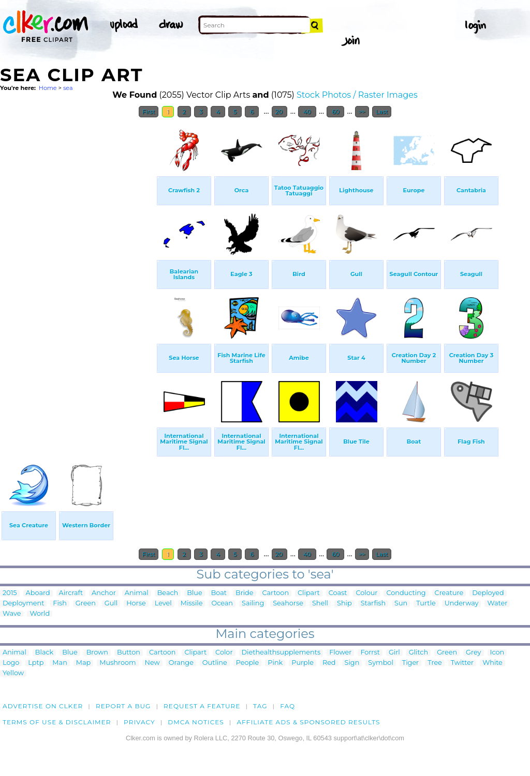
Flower (340, 652)
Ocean (222, 603)
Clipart (309, 593)
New (152, 663)
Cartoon (275, 593)
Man (59, 663)
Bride (244, 593)
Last (382, 111)
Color (223, 652)
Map (83, 663)
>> (362, 111)
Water (497, 603)
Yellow (13, 673)
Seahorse (288, 603)
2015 (10, 593)
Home (48, 88)
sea (68, 88)
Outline (214, 663)
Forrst (369, 652)
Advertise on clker (43, 706)
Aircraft (71, 593)
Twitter (462, 663)
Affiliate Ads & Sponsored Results (308, 722)
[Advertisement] (77, 278)
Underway (462, 603)
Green (86, 603)
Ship (344, 603)
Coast (338, 593)
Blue (194, 593)
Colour (366, 593)
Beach (168, 593)
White (492, 663)
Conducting (405, 593)
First (148, 111)
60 (335, 111)
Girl (394, 652)
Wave (12, 614)
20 (279, 111)
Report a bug (123, 706)
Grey (473, 652)
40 (307, 111)
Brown (97, 652)
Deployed (488, 593)
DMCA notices (196, 722)
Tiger (410, 663)
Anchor (104, 593)
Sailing (253, 603)
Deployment (23, 603)
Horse (136, 603)
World (40, 614)
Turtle (425, 603)
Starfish (373, 603)
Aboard (38, 593)
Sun (400, 603)
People (247, 663)
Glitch (418, 652)
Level (163, 603)
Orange (181, 663)
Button (128, 652)
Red (329, 663)
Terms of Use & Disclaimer (57, 722)
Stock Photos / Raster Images (357, 95)
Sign (352, 663)
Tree (435, 663)
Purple (302, 663)
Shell (320, 603)
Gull (111, 603)
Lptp (35, 663)
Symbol (380, 663)
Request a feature (202, 706)
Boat (219, 593)
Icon (497, 652)
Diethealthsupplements (281, 652)
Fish (59, 603)
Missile (192, 603)
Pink (275, 663)
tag (260, 706)
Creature (449, 593)
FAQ (287, 706)
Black (44, 652)
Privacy (139, 722)
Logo (11, 663)
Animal (137, 593)
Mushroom (117, 663)
